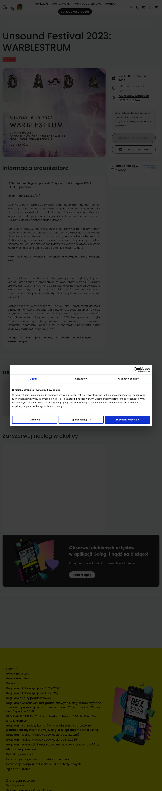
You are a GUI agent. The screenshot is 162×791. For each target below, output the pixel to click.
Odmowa (35, 419)
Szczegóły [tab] (81, 378)
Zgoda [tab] (33, 378)
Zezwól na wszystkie (127, 419)
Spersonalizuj (81, 419)
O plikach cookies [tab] (128, 378)
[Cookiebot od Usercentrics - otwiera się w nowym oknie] (136, 369)
